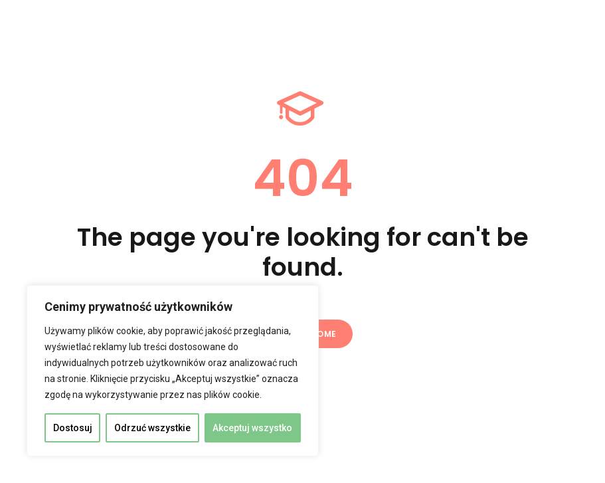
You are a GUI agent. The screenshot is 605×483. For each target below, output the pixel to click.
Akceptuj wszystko (252, 428)
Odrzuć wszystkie (152, 428)
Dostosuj (72, 428)
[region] (173, 370)
